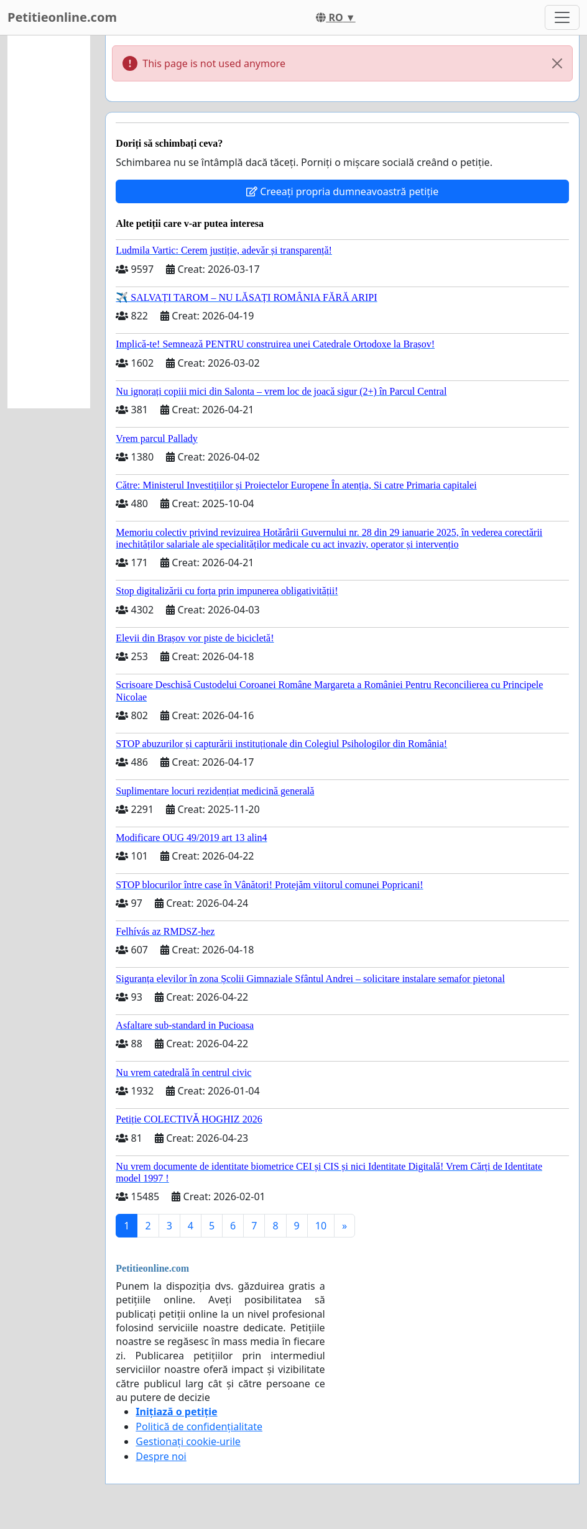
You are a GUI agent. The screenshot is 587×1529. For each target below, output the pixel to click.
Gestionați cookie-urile (188, 1441)
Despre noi (161, 1456)
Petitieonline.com (62, 17)
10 (320, 1226)
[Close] (557, 63)
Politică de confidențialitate (199, 1426)
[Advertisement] (48, 221)
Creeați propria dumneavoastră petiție (342, 191)
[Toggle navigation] (562, 17)
